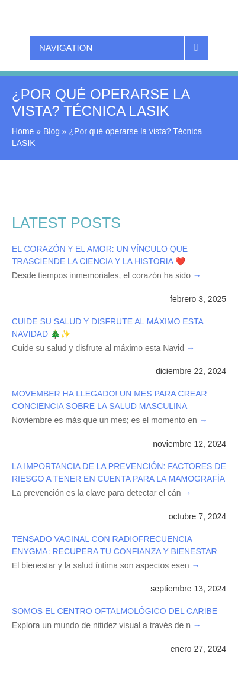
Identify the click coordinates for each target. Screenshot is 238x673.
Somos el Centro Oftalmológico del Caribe (114, 611)
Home (23, 131)
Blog (51, 131)
